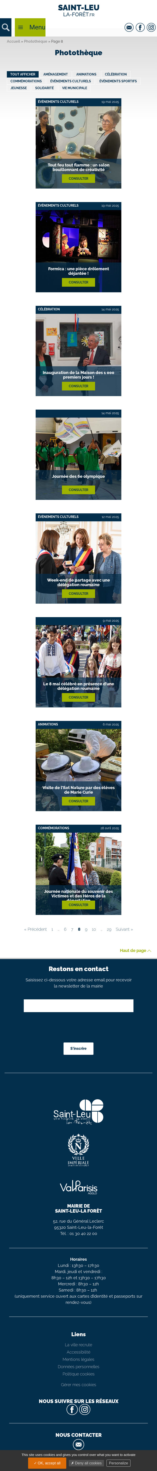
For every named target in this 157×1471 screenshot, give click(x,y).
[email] (130, 27)
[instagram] (152, 27)
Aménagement (55, 74)
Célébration (116, 74)
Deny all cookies (86, 1463)
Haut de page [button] (135, 951)
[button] (5, 27)
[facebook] (141, 27)
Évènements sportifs (118, 81)
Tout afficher (22, 74)
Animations (86, 74)
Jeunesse (19, 88)
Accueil (13, 41)
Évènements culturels (70, 81)
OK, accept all (47, 1463)
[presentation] (79, 1028)
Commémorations (26, 81)
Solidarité (44, 88)
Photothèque (35, 41)
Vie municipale (74, 88)
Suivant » (124, 929)
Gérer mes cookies (78, 1384)
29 (109, 929)
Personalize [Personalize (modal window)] (118, 1463)
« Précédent (35, 929)
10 (94, 929)
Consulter (78, 178)
